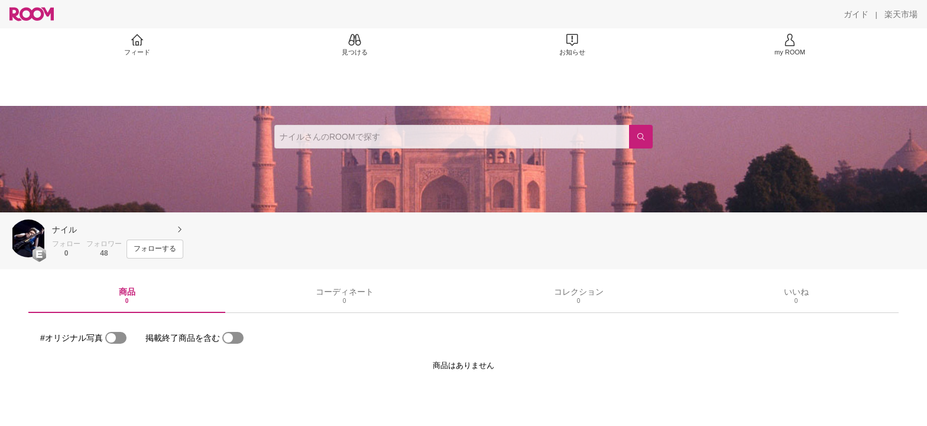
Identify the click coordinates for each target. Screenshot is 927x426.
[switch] (116, 338)
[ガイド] (856, 14)
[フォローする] (155, 249)
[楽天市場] (901, 14)
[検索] (641, 137)
